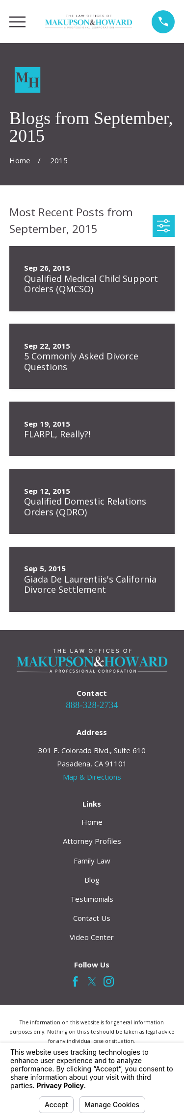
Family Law (92, 860)
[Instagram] (109, 981)
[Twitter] (92, 981)
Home (92, 822)
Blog (92, 880)
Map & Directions (92, 777)
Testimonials (91, 899)
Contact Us (91, 918)
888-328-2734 (92, 705)
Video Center (92, 937)
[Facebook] (75, 981)
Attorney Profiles (92, 841)
